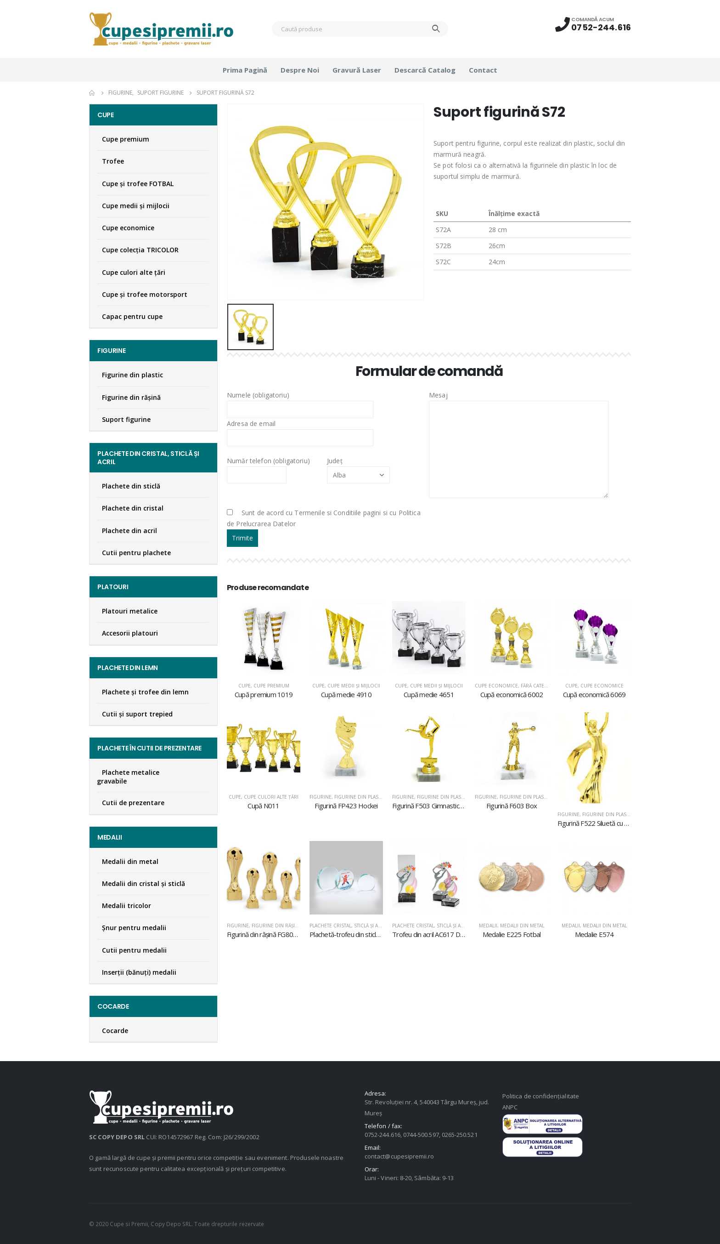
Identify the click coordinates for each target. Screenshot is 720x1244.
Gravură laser (356, 69)
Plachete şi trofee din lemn (145, 691)
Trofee (113, 161)
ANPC (510, 1107)
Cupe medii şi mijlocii (353, 685)
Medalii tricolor (126, 905)
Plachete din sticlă (131, 486)
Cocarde (115, 1030)
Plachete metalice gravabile (128, 776)
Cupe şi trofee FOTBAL (138, 183)
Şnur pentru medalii (134, 927)
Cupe (244, 685)
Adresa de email (300, 430)
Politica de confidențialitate (540, 1096)
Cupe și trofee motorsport (144, 294)
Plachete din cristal (132, 508)
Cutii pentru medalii (134, 950)
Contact (483, 69)
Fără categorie (540, 685)
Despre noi (300, 69)
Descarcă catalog (425, 69)
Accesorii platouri (130, 633)
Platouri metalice (130, 611)
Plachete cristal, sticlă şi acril (348, 925)
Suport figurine (126, 419)
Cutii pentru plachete (136, 552)
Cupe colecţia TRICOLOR (140, 249)
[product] (263, 638)
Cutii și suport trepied (137, 714)
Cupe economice (496, 685)
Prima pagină (245, 69)
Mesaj (518, 422)
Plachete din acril (129, 530)
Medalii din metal (522, 925)
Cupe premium (271, 685)
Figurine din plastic (359, 797)
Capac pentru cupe (132, 316)
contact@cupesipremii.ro (399, 1156)
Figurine (320, 797)
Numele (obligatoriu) (300, 402)
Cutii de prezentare (133, 802)
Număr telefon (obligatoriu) (268, 467)
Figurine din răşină (276, 925)
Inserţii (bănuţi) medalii (139, 972)
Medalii (488, 925)
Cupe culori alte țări (271, 797)
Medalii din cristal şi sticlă (143, 883)
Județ (358, 467)
